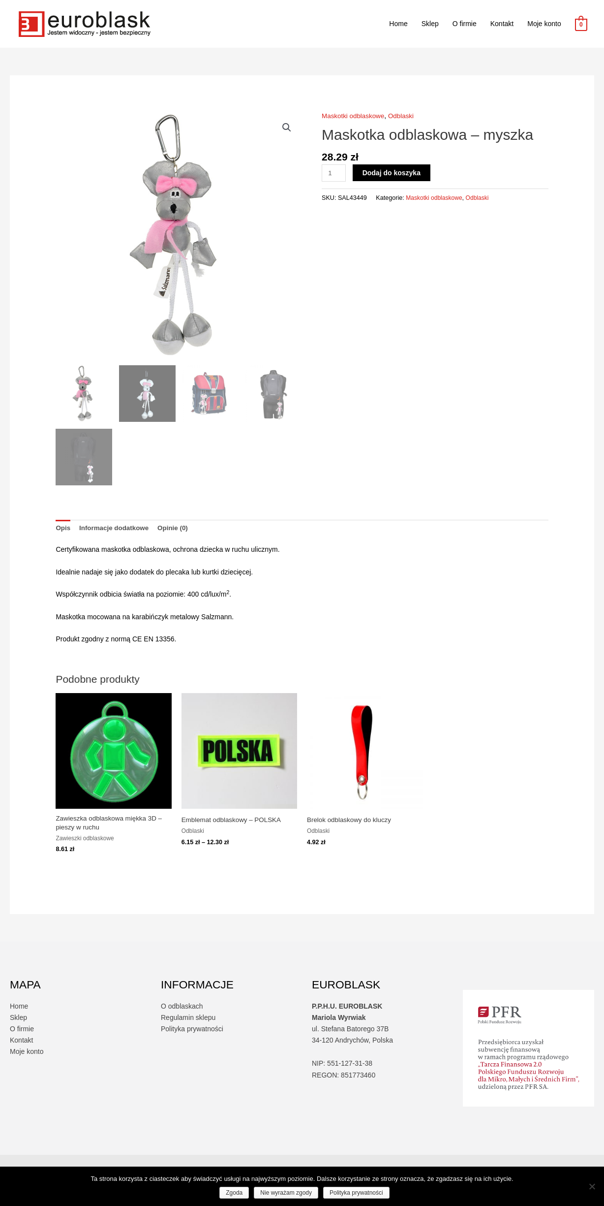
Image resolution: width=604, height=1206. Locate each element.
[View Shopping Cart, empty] (581, 24)
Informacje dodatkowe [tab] (116, 529)
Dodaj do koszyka (392, 173)
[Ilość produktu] (334, 173)
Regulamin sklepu (188, 1019)
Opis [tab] (63, 529)
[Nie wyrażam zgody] (592, 1186)
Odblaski (404, 116)
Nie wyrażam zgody (286, 1192)
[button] (286, 128)
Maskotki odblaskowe (354, 116)
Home (398, 24)
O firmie (465, 24)
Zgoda (234, 1192)
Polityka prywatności (192, 1031)
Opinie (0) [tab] (177, 529)
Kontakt (501, 24)
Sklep (430, 24)
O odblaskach (182, 1008)
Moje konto (544, 24)
